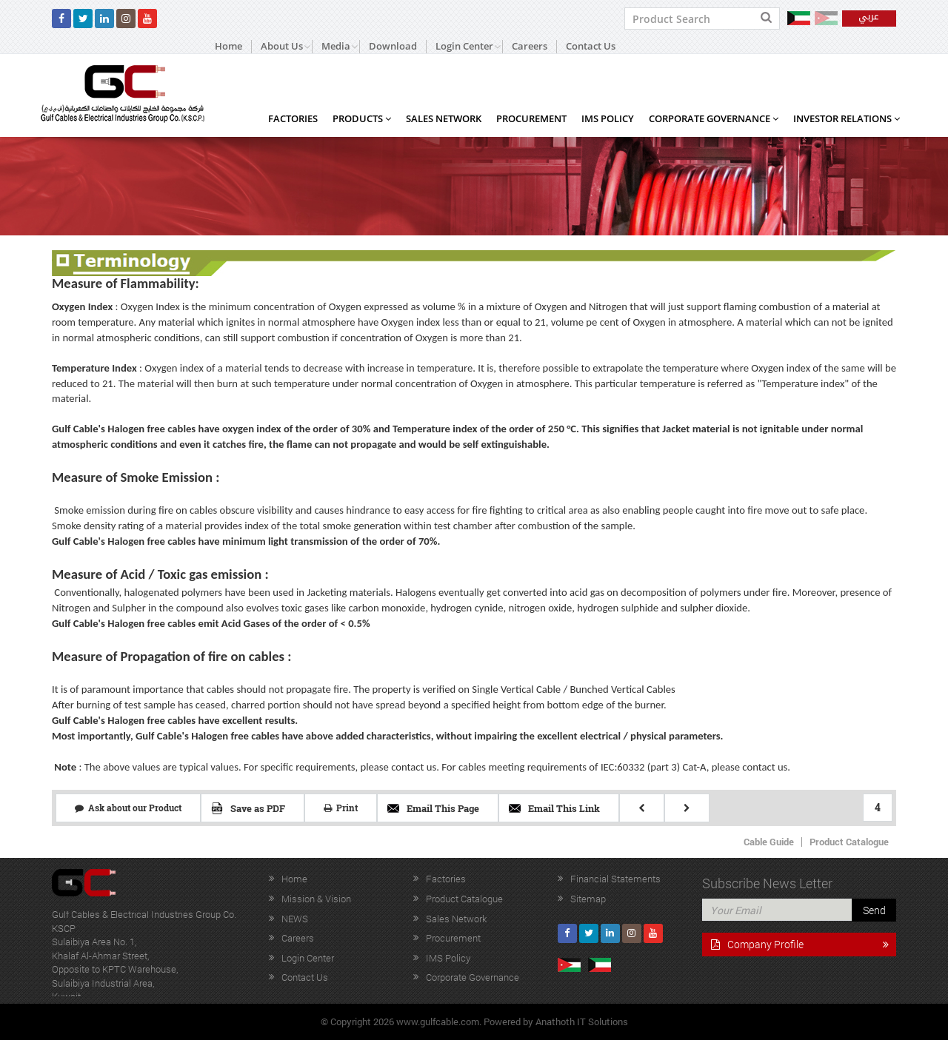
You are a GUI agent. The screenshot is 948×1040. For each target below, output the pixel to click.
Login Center (307, 957)
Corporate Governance (713, 118)
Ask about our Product (128, 807)
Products (362, 118)
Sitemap (588, 898)
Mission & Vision (316, 898)
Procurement (531, 118)
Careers (529, 46)
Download (393, 46)
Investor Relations (846, 118)
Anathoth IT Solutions (581, 1021)
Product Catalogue (849, 841)
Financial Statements (615, 878)
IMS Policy (607, 118)
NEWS (294, 918)
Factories (293, 118)
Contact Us (590, 46)
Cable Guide (769, 841)
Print (341, 807)
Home (228, 46)
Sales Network (443, 118)
